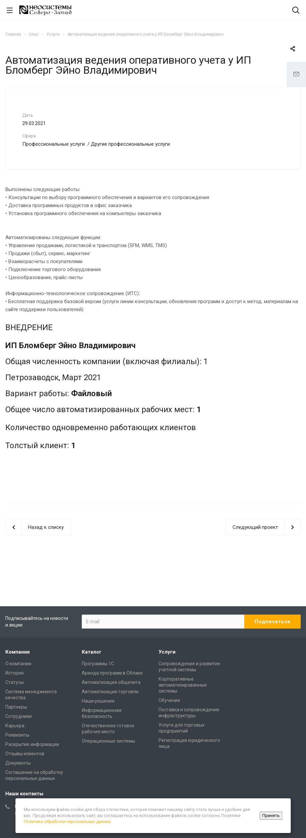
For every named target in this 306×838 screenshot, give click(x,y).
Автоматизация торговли (110, 691)
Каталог (91, 652)
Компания (17, 652)
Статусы (14, 682)
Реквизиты (17, 735)
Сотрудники (18, 716)
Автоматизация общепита (111, 682)
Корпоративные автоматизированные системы (183, 685)
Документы (18, 763)
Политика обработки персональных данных (67, 821)
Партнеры (16, 707)
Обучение (169, 700)
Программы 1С (98, 663)
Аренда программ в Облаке (112, 673)
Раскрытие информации (32, 744)
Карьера (14, 725)
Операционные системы (108, 741)
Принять (271, 815)
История (14, 673)
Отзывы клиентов (24, 753)
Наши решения (98, 701)
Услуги (167, 652)
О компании (18, 663)
